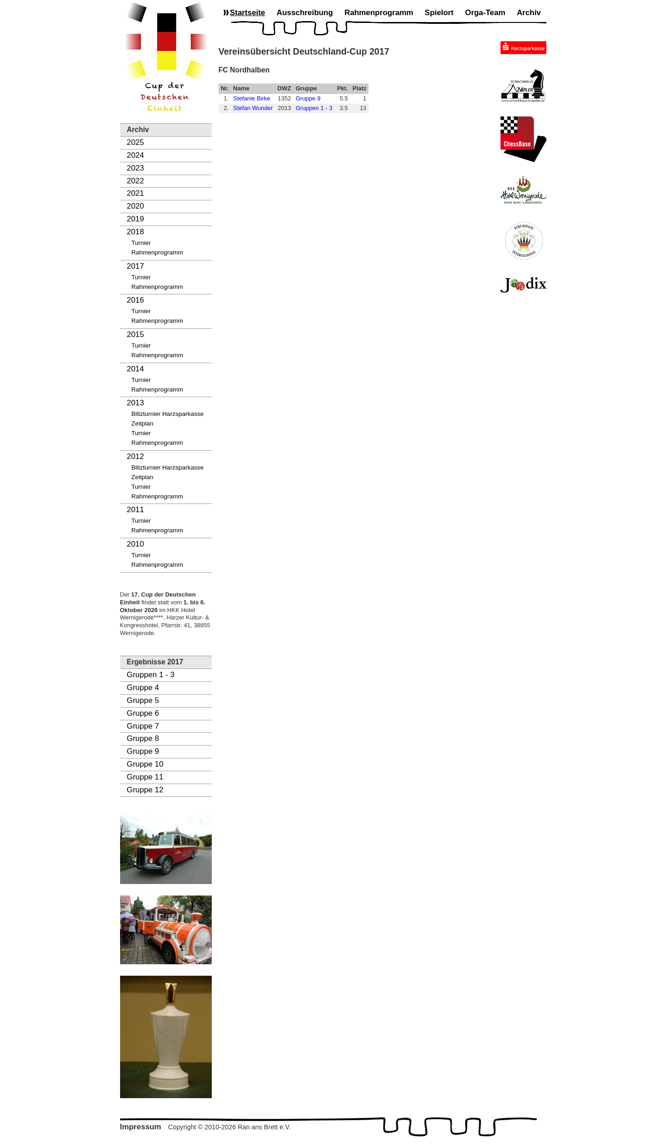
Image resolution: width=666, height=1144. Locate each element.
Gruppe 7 (143, 726)
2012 (135, 456)
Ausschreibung (304, 12)
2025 (135, 142)
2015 (135, 334)
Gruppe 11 (145, 777)
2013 (135, 402)
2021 (135, 193)
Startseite (247, 12)
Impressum (140, 1126)
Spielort (439, 12)
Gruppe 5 (143, 700)
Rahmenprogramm (157, 252)
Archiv (529, 12)
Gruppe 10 (145, 764)
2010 (135, 544)
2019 (135, 219)
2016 (135, 300)
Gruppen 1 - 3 (151, 674)
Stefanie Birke (251, 98)
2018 (135, 231)
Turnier (141, 242)
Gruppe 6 (143, 713)
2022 (135, 181)
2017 (135, 266)
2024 (135, 155)
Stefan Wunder (253, 108)
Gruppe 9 (143, 751)
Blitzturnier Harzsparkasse (168, 413)
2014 (135, 369)
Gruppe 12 (145, 789)
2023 (135, 168)
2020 (135, 206)
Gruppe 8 (143, 738)
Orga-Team (485, 12)
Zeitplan (143, 423)
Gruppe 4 (143, 687)
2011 (135, 509)
